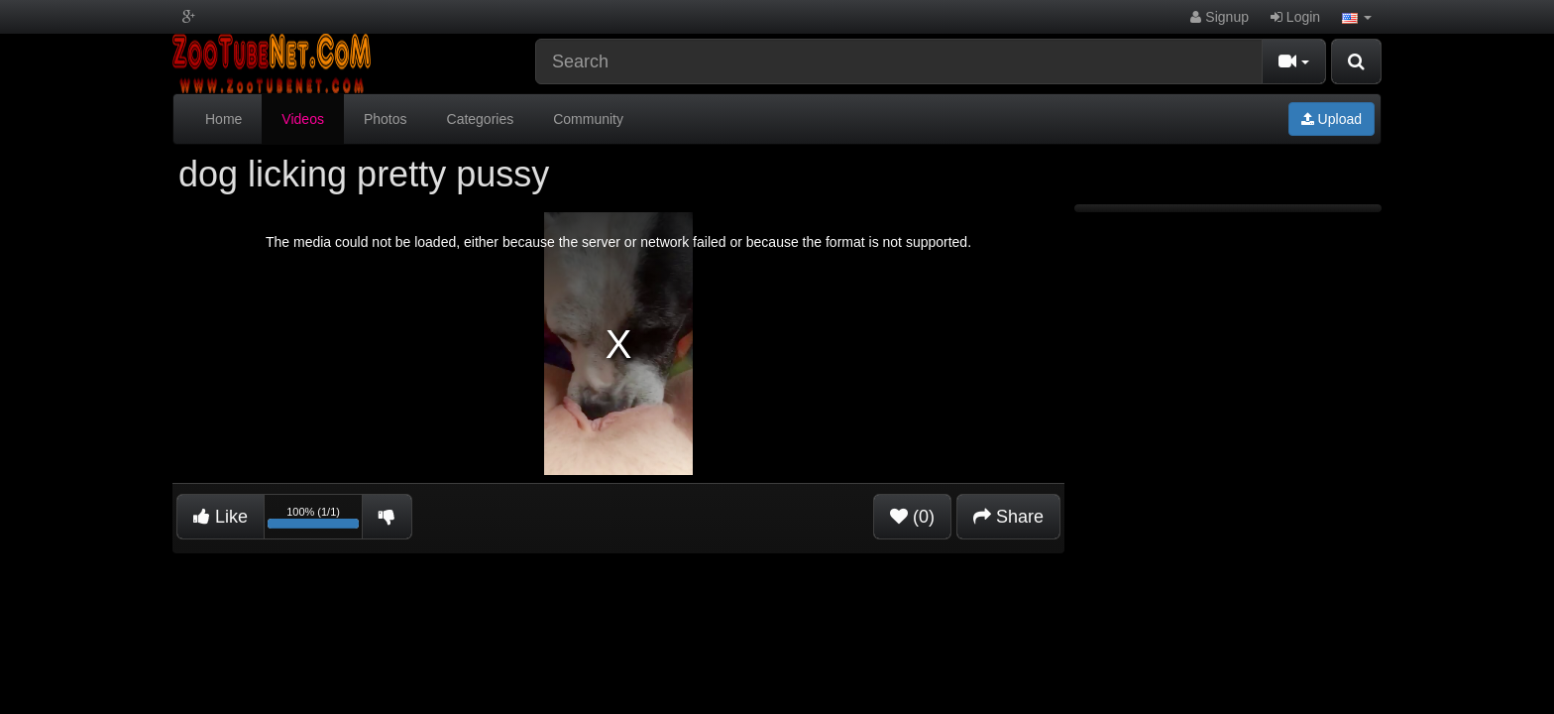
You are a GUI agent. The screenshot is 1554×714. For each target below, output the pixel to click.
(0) (912, 517)
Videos (302, 119)
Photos (385, 119)
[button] (1357, 17)
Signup (1219, 17)
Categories (480, 119)
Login (1295, 17)
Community (588, 119)
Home (223, 119)
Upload (1331, 119)
